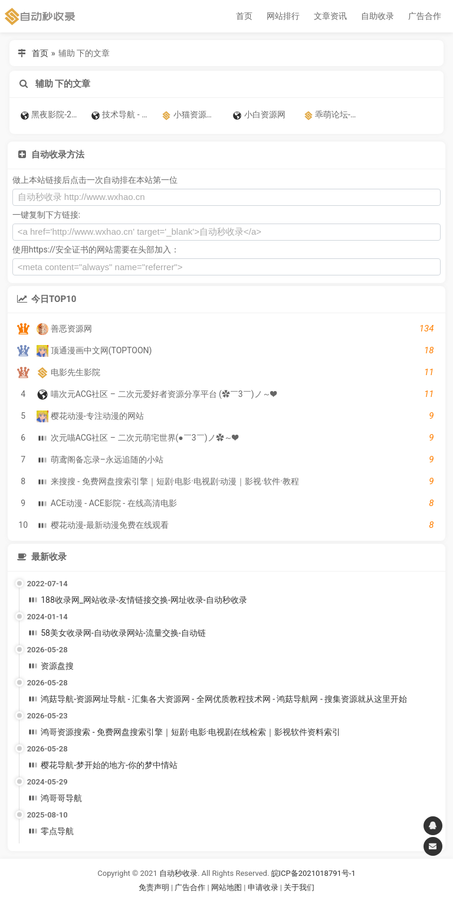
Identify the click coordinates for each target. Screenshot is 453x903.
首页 (244, 16)
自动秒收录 (178, 873)
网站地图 (227, 887)
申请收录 (263, 887)
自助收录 (377, 16)
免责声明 (154, 887)
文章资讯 (330, 16)
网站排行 (283, 16)
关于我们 (299, 887)
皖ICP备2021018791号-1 (313, 873)
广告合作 (424, 16)
